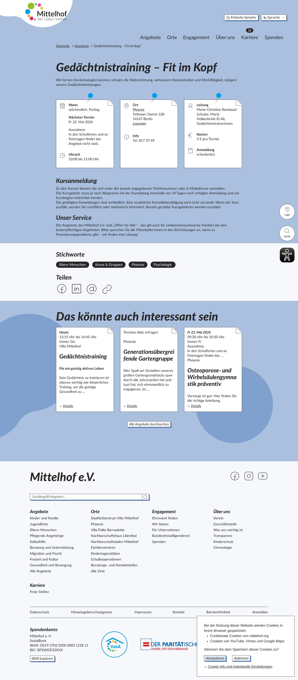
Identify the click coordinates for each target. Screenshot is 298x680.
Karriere (233, 31)
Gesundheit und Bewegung (50, 565)
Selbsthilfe (38, 542)
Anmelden (260, 612)
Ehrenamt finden (165, 518)
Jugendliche (39, 524)
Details (83, 406)
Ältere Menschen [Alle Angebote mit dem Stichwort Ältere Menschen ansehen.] (72, 265)
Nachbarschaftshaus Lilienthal (114, 536)
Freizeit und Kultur (44, 559)
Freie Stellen (39, 592)
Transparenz (222, 536)
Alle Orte (98, 571)
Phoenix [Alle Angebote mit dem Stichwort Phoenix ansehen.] (138, 265)
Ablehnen (241, 658)
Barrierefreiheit (218, 612)
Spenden (255, 32)
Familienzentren (103, 547)
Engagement (178, 32)
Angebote (132, 32)
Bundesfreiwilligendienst (171, 536)
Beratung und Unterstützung (52, 547)
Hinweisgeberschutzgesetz (91, 612)
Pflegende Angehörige (47, 536)
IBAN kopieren (42, 658)
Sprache (256, 12)
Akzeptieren (215, 658)
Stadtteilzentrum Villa (115, 518)
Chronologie (222, 547)
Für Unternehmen (166, 530)
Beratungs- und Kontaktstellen (114, 565)
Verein (218, 518)
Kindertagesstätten (105, 553)
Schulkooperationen (106, 559)
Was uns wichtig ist (228, 530)
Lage (287, 211)
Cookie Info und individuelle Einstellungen (240, 667)
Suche (287, 233)
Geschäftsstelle (225, 524)
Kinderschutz (223, 542)
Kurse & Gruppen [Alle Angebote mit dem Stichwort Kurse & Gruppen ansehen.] (108, 265)
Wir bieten (160, 524)
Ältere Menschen (43, 530)
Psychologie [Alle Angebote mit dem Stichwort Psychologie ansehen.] (163, 265)
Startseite (63, 46)
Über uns (207, 32)
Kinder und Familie (44, 518)
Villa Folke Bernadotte (108, 530)
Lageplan (139, 123)
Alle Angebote (40, 571)
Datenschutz (39, 612)
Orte (154, 32)
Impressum (143, 612)
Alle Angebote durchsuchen (149, 424)
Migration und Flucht (46, 553)
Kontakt (178, 612)
